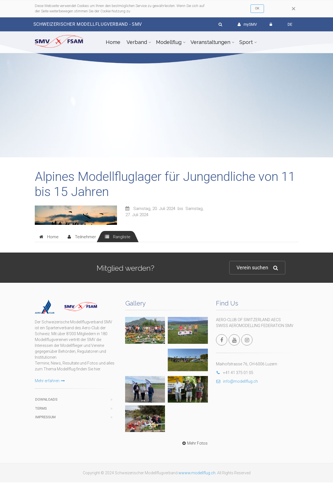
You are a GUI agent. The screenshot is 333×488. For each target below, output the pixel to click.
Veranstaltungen (210, 42)
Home (113, 42)
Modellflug (169, 42)
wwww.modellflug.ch (196, 473)
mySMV (247, 24)
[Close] (293, 9)
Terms (41, 408)
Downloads (46, 399)
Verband (137, 42)
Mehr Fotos (194, 443)
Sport (246, 42)
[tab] (49, 236)
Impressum (45, 417)
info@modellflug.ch (237, 381)
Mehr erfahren (50, 381)
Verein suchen (257, 267)
